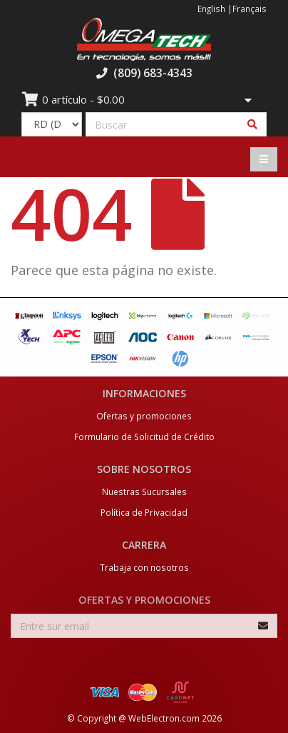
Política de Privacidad (144, 512)
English (211, 8)
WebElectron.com (164, 718)
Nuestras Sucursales (144, 491)
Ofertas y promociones (144, 416)
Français (249, 8)
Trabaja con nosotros (144, 567)
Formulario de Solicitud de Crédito (144, 436)
